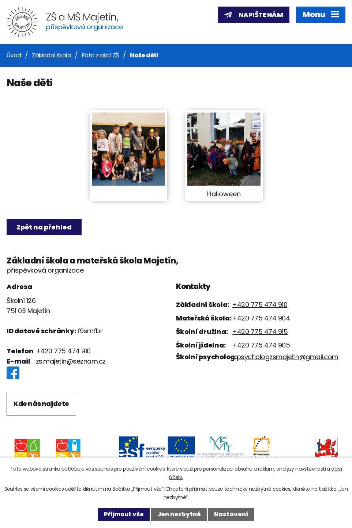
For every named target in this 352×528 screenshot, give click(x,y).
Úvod (14, 55)
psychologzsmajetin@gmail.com (287, 356)
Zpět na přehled (44, 227)
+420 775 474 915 (260, 331)
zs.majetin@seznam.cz (71, 361)
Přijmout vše (124, 514)
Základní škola (51, 55)
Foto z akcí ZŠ (100, 55)
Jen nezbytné (179, 514)
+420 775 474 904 (261, 318)
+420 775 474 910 (63, 351)
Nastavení (231, 514)
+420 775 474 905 (261, 345)
